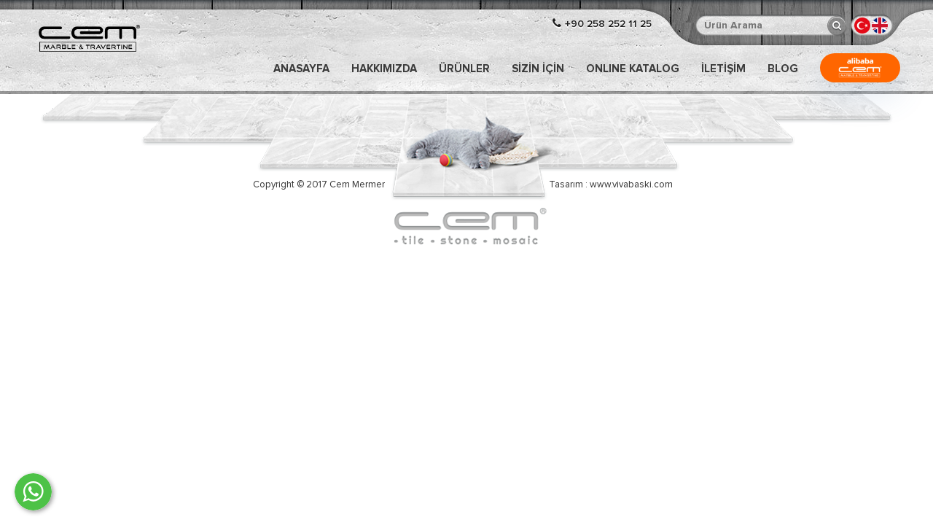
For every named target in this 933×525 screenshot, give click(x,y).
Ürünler (464, 68)
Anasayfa (301, 68)
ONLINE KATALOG (632, 68)
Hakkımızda (384, 68)
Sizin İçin (538, 68)
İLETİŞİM (723, 68)
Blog (783, 68)
